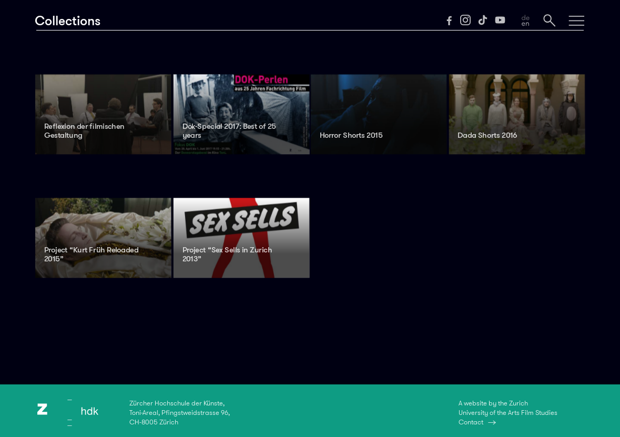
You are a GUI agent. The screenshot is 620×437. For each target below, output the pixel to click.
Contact (471, 422)
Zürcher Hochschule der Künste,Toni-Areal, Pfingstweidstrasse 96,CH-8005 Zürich (179, 412)
